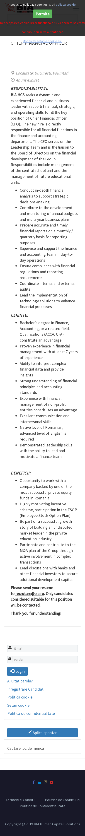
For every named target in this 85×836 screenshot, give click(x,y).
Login (17, 671)
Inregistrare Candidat (25, 689)
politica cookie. (66, 4)
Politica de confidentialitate (31, 713)
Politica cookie (19, 697)
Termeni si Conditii (20, 800)
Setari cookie (18, 705)
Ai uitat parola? (20, 681)
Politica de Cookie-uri (62, 800)
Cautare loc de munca (25, 748)
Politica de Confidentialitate (43, 806)
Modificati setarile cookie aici (42, 41)
